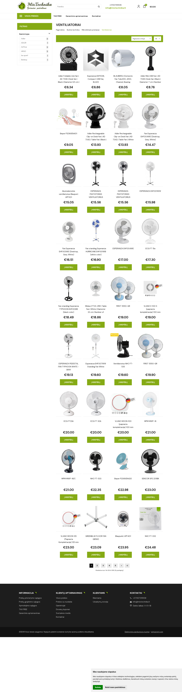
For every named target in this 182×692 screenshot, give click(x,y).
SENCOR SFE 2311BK (150, 478)
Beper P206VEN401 (68, 133)
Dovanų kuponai (63, 609)
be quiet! (24, 55)
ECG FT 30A (95, 421)
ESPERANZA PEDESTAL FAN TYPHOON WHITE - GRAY (68, 366)
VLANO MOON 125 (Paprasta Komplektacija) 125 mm (69, 539)
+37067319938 (138, 598)
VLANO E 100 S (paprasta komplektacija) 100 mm (150, 309)
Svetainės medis (63, 613)
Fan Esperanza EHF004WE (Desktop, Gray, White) (150, 136)
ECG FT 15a (150, 248)
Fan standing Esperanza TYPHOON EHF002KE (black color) (68, 309)
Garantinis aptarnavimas (77, 16)
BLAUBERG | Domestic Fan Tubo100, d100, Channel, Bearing (123, 79)
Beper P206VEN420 (123, 478)
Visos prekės (29, 16)
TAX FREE (57, 16)
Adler (23, 39)
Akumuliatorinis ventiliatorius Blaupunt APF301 (68, 194)
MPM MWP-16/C (69, 478)
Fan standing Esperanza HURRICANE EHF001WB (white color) (96, 251)
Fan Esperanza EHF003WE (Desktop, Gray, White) (68, 251)
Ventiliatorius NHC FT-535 (123, 365)
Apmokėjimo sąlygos (28, 605)
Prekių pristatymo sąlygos (30, 598)
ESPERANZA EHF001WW (150, 191)
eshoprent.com (157, 632)
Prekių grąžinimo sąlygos (29, 602)
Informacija (26, 593)
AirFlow (24, 47)
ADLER (23, 43)
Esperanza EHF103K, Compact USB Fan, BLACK (96, 79)
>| (127, 565)
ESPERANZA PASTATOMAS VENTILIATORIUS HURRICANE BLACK (96, 194)
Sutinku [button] (98, 687)
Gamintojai (60, 605)
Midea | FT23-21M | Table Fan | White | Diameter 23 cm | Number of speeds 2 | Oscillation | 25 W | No (96, 309)
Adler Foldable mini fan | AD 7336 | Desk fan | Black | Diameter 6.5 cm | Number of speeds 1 (68, 79)
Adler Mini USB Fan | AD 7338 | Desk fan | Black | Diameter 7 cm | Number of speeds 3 (150, 79)
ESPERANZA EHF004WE (123, 248)
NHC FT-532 (150, 536)
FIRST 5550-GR (123, 306)
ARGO (23, 51)
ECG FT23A (69, 421)
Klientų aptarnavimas (69, 593)
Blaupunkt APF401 (123, 536)
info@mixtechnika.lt (140, 602)
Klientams (99, 593)
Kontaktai (96, 16)
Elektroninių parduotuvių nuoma (137, 632)
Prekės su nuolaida (64, 602)
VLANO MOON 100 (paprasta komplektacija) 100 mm (123, 424)
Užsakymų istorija (100, 602)
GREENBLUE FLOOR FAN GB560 (95, 537)
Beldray (24, 60)
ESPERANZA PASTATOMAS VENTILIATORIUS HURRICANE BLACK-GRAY (123, 194)
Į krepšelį (68, 94)
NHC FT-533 (95, 478)
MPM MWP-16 (150, 421)
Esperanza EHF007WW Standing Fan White (96, 365)
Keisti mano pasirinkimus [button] (115, 687)
